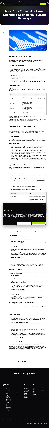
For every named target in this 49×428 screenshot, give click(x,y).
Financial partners (26, 388)
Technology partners (26, 391)
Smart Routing (7, 411)
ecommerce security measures (29, 160)
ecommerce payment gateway (22, 306)
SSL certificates (18, 265)
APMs (7, 402)
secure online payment (22, 121)
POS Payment (8, 388)
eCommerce (8, 390)
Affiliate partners (26, 397)
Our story (34, 389)
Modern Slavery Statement (42, 423)
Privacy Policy (29, 423)
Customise (24, 223)
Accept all (38, 223)
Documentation (44, 394)
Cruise (17, 390)
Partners (22, 4)
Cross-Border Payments (8, 396)
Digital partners (26, 394)
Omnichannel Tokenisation (8, 408)
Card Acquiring (8, 393)
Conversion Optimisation (8, 400)
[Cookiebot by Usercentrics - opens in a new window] (41, 204)
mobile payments (43, 242)
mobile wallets (13, 189)
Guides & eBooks (42, 390)
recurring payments (40, 180)
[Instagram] (2, 387)
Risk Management (8, 405)
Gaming (17, 394)
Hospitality (18, 389)
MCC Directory (43, 399)
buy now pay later (34, 189)
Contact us (43, 4)
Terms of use (35, 423)
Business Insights (8, 414)
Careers (34, 394)
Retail (17, 387)
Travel (17, 392)
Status (42, 397)
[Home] (5, 4)
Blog (42, 387)
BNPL (39, 189)
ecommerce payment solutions (14, 349)
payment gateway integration (14, 117)
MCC (2, 421)
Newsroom (43, 392)
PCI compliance (35, 264)
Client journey (34, 392)
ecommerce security (12, 121)
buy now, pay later (19, 297)
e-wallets (18, 189)
